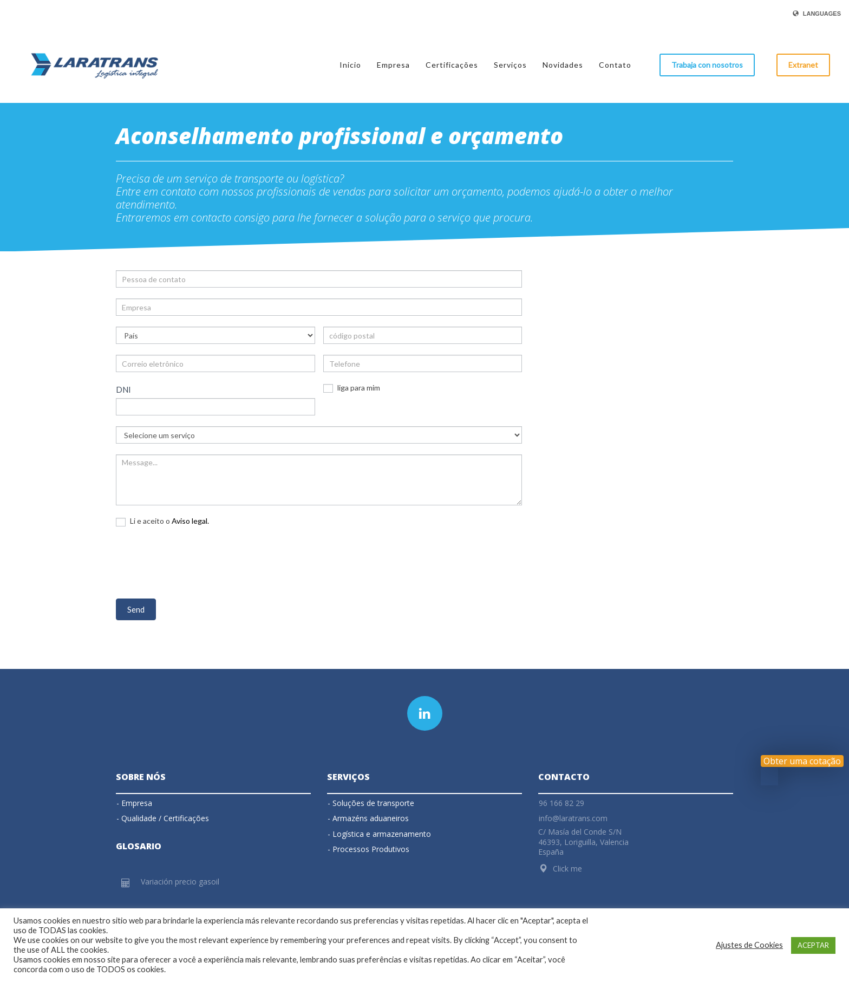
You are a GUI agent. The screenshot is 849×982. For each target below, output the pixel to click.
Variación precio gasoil (180, 881)
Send (136, 609)
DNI (123, 389)
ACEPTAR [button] (813, 945)
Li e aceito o (162, 521)
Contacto (564, 777)
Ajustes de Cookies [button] (749, 945)
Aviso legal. (190, 520)
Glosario (138, 846)
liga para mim (351, 388)
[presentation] (198, 561)
